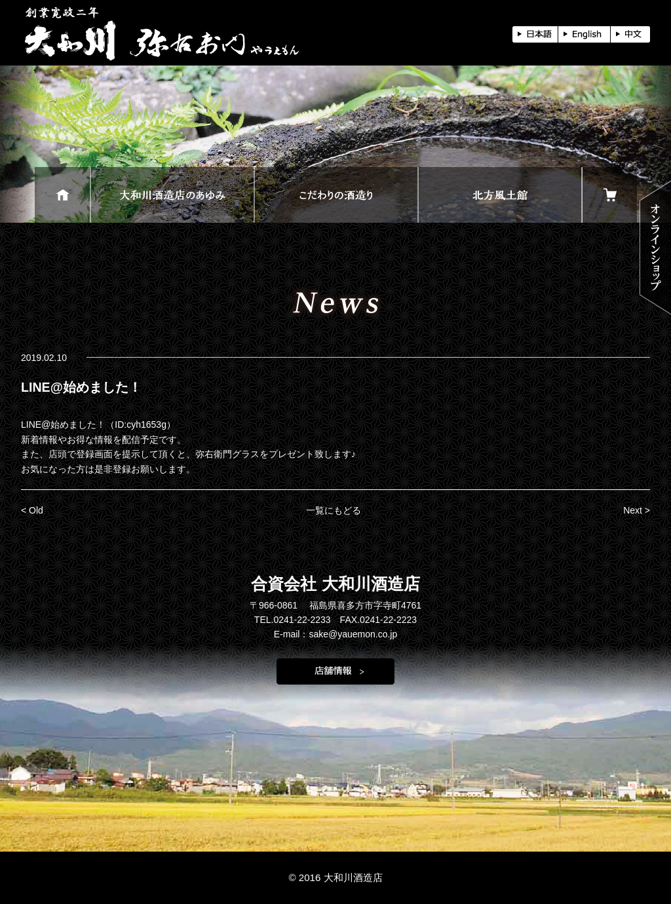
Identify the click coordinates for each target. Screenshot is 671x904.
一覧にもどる (333, 510)
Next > (636, 510)
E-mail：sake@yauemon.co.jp (336, 634)
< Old (32, 510)
